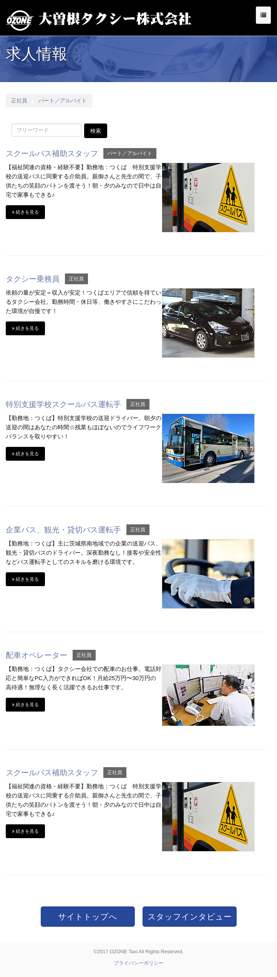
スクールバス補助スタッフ (52, 153)
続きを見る (25, 212)
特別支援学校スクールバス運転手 (63, 404)
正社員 (19, 100)
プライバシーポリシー (139, 963)
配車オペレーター (36, 655)
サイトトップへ (87, 916)
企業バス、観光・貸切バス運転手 (63, 530)
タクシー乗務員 (33, 279)
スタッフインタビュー (190, 916)
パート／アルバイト (62, 100)
